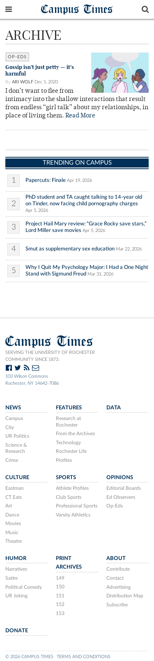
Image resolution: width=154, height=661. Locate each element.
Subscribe (117, 604)
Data (113, 408)
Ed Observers (120, 497)
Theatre (13, 541)
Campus (14, 418)
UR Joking (16, 595)
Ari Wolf (22, 82)
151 (60, 595)
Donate (16, 630)
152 (60, 604)
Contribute (118, 569)
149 (60, 578)
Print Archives (69, 562)
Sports (66, 477)
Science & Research (16, 448)
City (9, 427)
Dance (12, 514)
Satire (11, 578)
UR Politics (17, 436)
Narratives (16, 569)
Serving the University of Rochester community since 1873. (50, 356)
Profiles (64, 460)
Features (69, 408)
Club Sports (68, 497)
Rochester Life (71, 451)
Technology (68, 442)
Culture (17, 477)
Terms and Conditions (83, 656)
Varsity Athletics (73, 514)
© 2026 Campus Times (29, 656)
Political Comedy (23, 587)
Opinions (119, 477)
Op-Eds (17, 57)
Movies (13, 523)
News (13, 408)
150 (60, 586)
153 (60, 613)
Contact (115, 578)
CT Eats (13, 497)
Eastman (14, 488)
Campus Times (77, 8)
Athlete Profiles (72, 488)
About (116, 558)
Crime (11, 460)
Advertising (118, 587)
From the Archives (75, 433)
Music (11, 532)
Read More (80, 116)
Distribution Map (124, 595)
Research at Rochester (68, 421)
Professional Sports (76, 505)
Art (8, 505)
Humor (15, 558)
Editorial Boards (123, 488)
